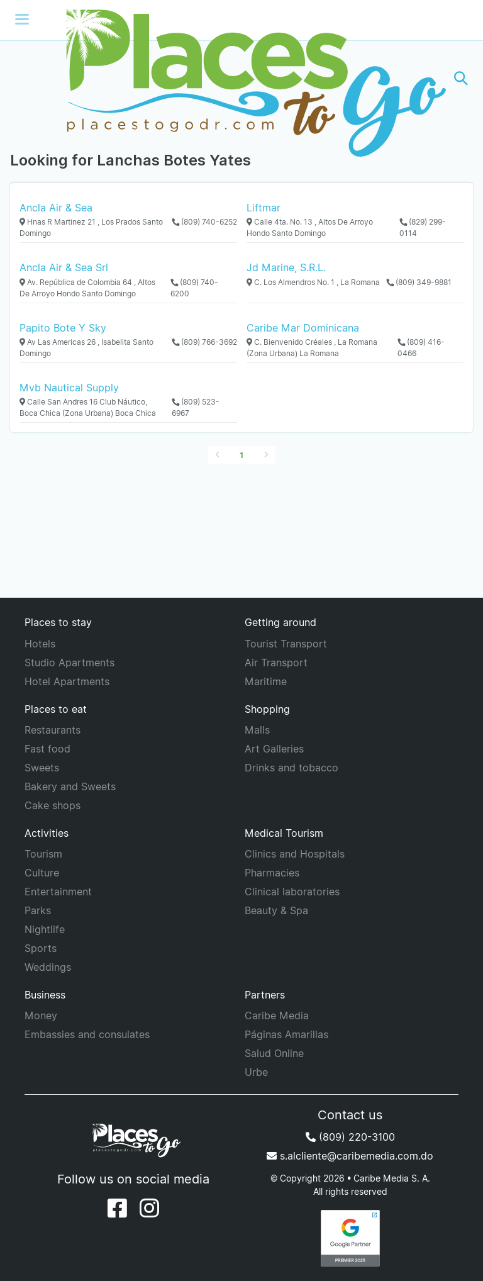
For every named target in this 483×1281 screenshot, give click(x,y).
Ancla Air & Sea (55, 207)
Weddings (48, 967)
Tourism (43, 853)
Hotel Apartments (67, 681)
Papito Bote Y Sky (62, 328)
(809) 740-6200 (194, 287)
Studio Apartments (69, 662)
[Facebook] (117, 1208)
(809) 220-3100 (350, 1137)
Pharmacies (272, 872)
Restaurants (52, 730)
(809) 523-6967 (195, 407)
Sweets (42, 767)
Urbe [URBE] (256, 1072)
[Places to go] (241, 78)
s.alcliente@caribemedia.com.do (350, 1156)
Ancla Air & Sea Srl (63, 267)
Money (41, 1015)
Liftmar (263, 207)
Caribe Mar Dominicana (303, 328)
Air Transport (276, 662)
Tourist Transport (286, 643)
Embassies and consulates (87, 1034)
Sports (41, 948)
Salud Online (274, 1053)
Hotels (40, 643)
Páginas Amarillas (286, 1034)
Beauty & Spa (276, 910)
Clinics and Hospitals (295, 853)
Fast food (47, 748)
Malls (257, 730)
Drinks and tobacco (291, 767)
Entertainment (58, 891)
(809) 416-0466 (421, 347)
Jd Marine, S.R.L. (286, 267)
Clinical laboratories (292, 891)
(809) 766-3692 (204, 342)
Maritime (266, 681)
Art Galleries (274, 748)
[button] (461, 78)
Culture (42, 872)
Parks (38, 910)
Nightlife (45, 929)
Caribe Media (277, 1015)
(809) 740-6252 (204, 222)
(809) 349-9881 (419, 282)
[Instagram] (149, 1208)
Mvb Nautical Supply (69, 387)
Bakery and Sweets (70, 786)
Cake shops (52, 805)
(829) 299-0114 (422, 227)
